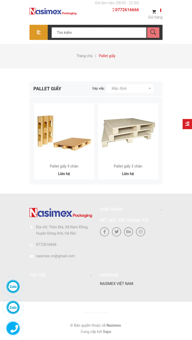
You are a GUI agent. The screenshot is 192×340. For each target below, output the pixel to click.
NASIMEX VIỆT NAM (116, 284)
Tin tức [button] (60, 275)
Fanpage (109, 275)
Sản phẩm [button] (131, 209)
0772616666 (126, 9)
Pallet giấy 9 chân (64, 166)
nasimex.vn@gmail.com (55, 256)
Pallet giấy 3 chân (128, 166)
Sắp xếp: (98, 88)
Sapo (107, 332)
